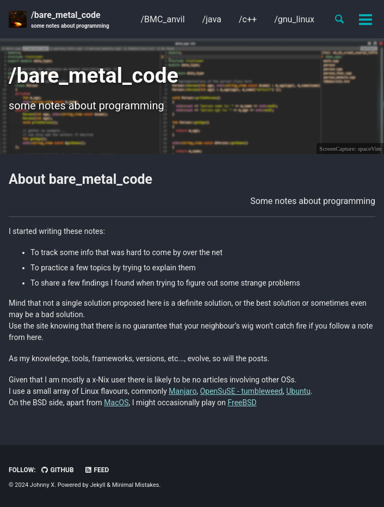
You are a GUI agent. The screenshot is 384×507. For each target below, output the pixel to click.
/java (211, 19)
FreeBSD (241, 402)
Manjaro (182, 391)
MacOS (116, 402)
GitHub (57, 470)
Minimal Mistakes (135, 485)
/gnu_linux (294, 19)
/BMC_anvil (162, 19)
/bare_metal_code (70, 20)
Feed (96, 470)
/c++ (248, 19)
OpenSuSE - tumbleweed (241, 391)
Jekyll (98, 485)
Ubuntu (298, 391)
